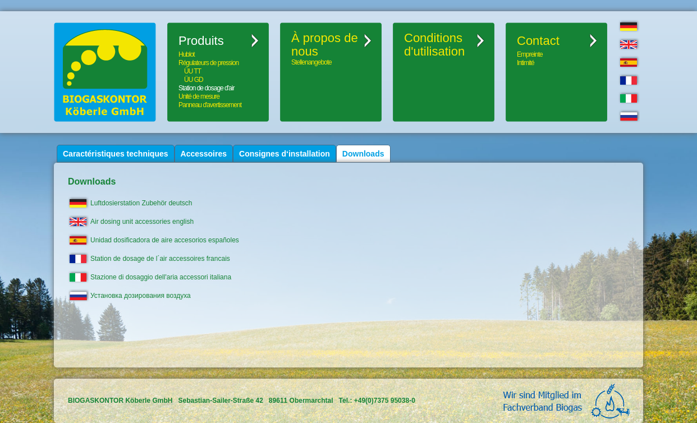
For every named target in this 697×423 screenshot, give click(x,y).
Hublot (186, 54)
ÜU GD (193, 80)
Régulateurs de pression (208, 63)
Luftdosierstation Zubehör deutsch (141, 203)
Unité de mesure (198, 96)
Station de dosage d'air (206, 88)
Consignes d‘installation (284, 153)
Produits (201, 41)
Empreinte (530, 54)
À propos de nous (324, 44)
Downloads (363, 153)
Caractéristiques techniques (115, 153)
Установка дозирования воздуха (140, 296)
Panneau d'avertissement (209, 105)
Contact (538, 41)
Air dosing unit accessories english (142, 222)
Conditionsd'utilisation (434, 44)
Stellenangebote (311, 62)
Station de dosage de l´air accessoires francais (160, 259)
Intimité (525, 63)
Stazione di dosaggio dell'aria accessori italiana (160, 277)
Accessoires (204, 153)
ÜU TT (192, 71)
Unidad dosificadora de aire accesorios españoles (164, 240)
